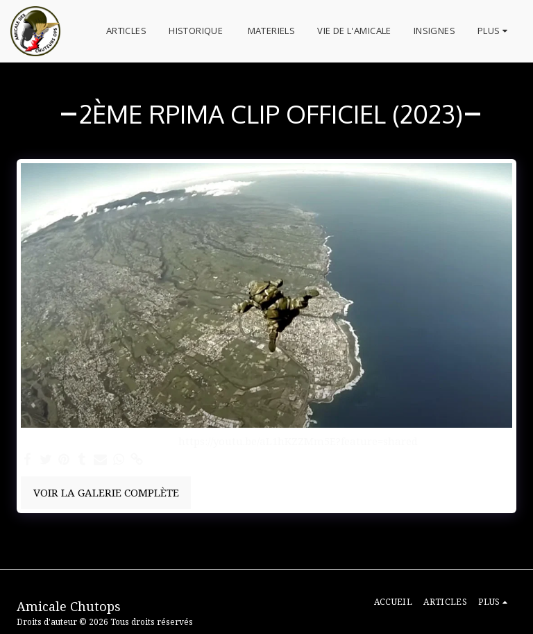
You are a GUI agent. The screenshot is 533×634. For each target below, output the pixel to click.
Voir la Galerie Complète (106, 492)
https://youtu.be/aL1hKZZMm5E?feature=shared (298, 441)
